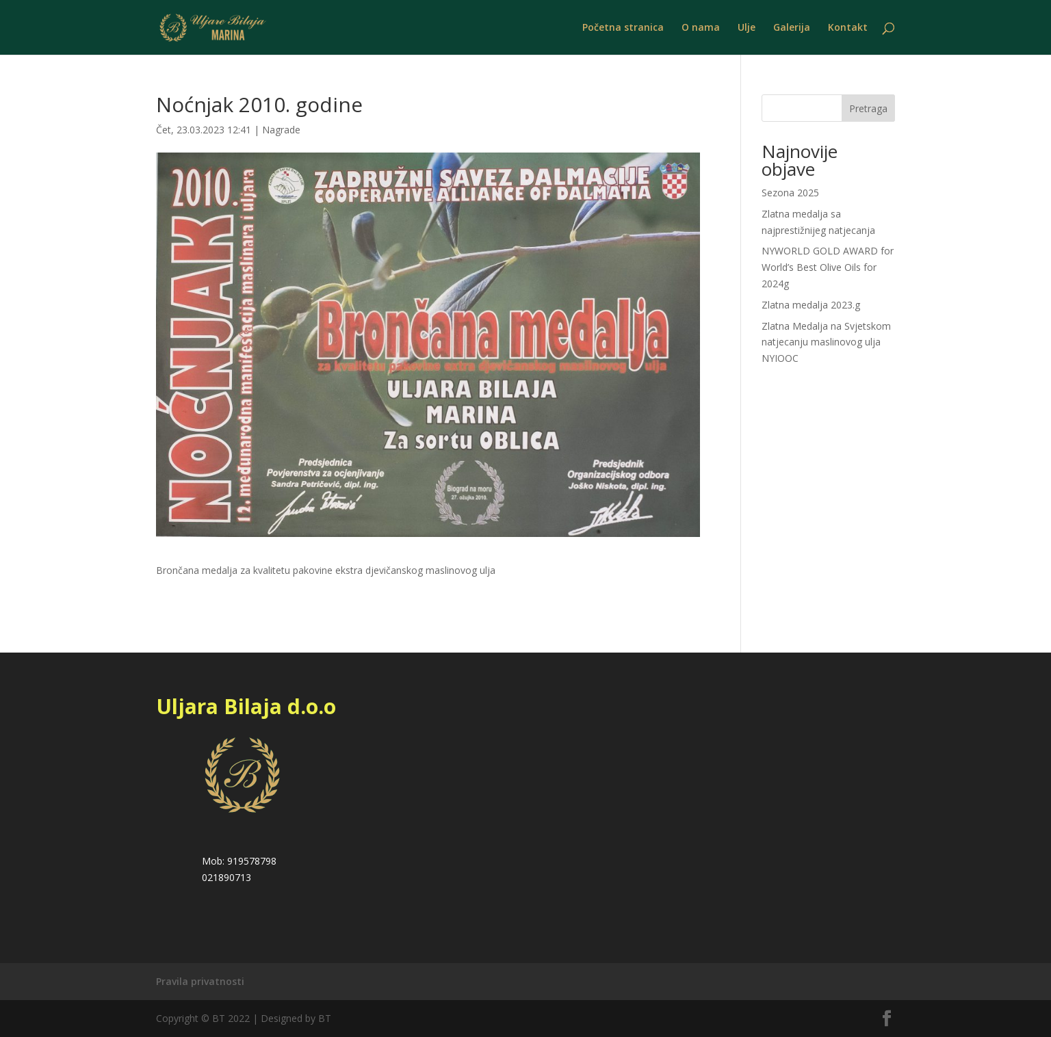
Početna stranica (623, 28)
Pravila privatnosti (200, 981)
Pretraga (868, 108)
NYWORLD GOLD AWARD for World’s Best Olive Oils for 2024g (828, 267)
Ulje (746, 28)
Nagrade (281, 129)
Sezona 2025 (790, 192)
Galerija (791, 28)
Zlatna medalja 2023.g (811, 304)
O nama (701, 28)
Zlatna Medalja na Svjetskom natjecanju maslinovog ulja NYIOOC (826, 342)
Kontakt (848, 28)
